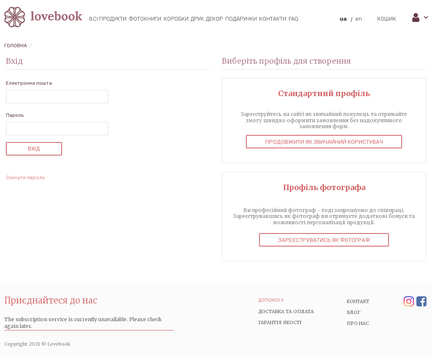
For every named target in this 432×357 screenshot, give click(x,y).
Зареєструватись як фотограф (324, 240)
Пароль (15, 115)
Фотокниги (145, 19)
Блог (353, 312)
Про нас (358, 323)
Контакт (358, 301)
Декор (214, 19)
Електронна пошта (29, 83)
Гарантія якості (280, 322)
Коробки (176, 19)
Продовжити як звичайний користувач (324, 142)
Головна (15, 45)
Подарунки (241, 19)
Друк (197, 19)
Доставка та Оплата (286, 311)
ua (343, 19)
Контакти (272, 19)
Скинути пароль (25, 177)
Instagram (408, 301)
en (358, 19)
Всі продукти (108, 19)
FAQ (293, 19)
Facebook (421, 301)
